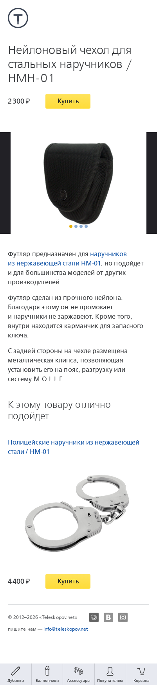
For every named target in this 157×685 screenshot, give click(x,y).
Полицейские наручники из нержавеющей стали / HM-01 (73, 447)
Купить (68, 101)
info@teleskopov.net (65, 629)
